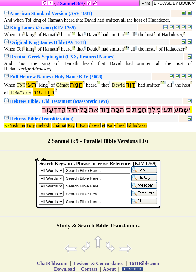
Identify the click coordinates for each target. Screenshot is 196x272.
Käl (110, 125)
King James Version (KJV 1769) (40, 27)
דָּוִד (130, 84)
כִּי (128, 109)
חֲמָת (76, 84)
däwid (95, 125)
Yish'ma (17, 125)
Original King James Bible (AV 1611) (45, 42)
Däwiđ (118, 85)
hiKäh (82, 125)
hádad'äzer (137, 125)
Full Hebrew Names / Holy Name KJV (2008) (53, 76)
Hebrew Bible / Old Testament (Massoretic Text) (56, 101)
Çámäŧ (62, 85)
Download (64, 269)
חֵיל (72, 109)
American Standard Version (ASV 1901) (48, 13)
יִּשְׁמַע (182, 109)
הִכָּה (117, 109)
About (109, 269)
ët (104, 125)
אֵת (93, 109)
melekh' (43, 125)
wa (7, 125)
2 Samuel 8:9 (69, 3)
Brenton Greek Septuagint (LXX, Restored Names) (59, 56)
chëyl (120, 125)
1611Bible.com (144, 263)
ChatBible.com (52, 263)
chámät (59, 125)
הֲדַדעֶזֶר (43, 92)
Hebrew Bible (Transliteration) (38, 118)
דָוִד (105, 109)
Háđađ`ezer (20, 92)
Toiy (30, 125)
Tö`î (21, 85)
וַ (191, 109)
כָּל (83, 109)
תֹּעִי (31, 84)
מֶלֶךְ (154, 109)
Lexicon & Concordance (98, 263)
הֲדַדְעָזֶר (54, 109)
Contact (89, 269)
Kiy (71, 125)
